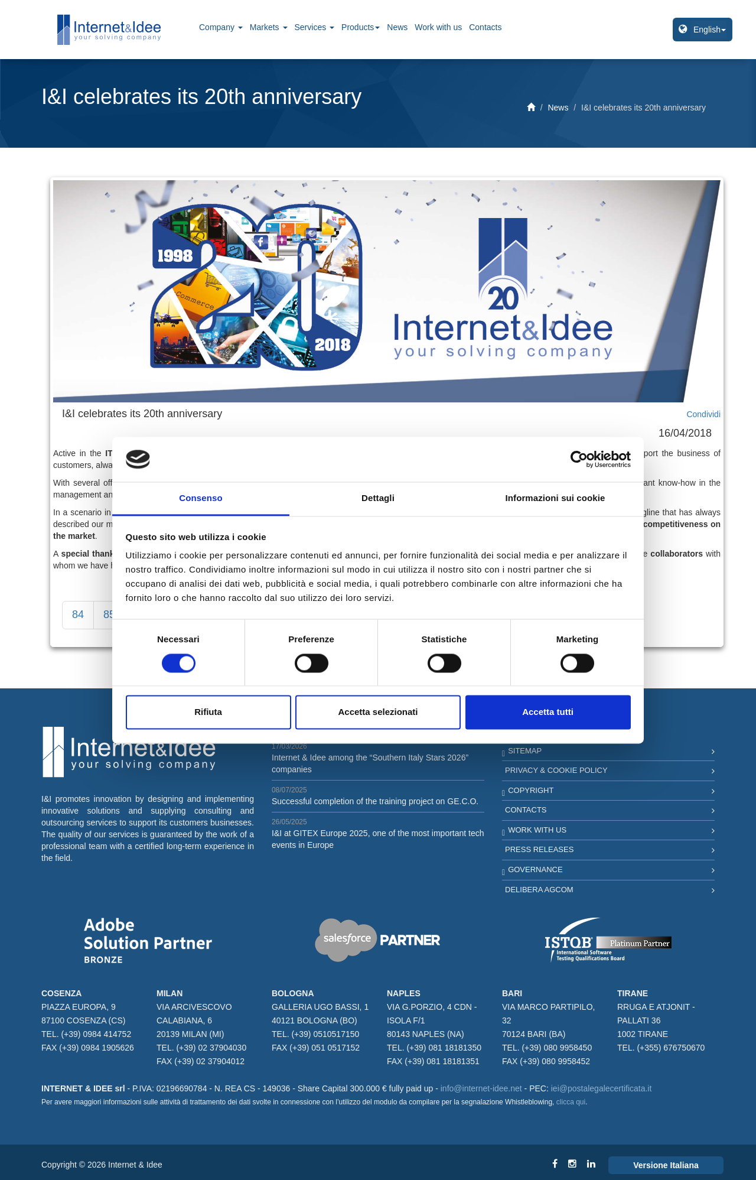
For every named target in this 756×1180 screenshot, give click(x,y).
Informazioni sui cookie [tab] (555, 498)
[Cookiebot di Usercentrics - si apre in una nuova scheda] (579, 459)
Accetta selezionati (378, 712)
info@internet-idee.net (481, 1088)
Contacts (485, 27)
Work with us (438, 27)
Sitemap (525, 750)
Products (360, 27)
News (397, 27)
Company (221, 27)
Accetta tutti (547, 712)
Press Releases (539, 849)
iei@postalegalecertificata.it (601, 1088)
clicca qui (570, 1102)
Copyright (530, 790)
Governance (535, 869)
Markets (269, 27)
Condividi (703, 414)
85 (109, 614)
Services (315, 27)
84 (78, 614)
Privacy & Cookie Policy (556, 770)
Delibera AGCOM (539, 889)
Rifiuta (208, 712)
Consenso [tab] (200, 498)
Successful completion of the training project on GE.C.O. (375, 801)
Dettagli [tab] (378, 498)
